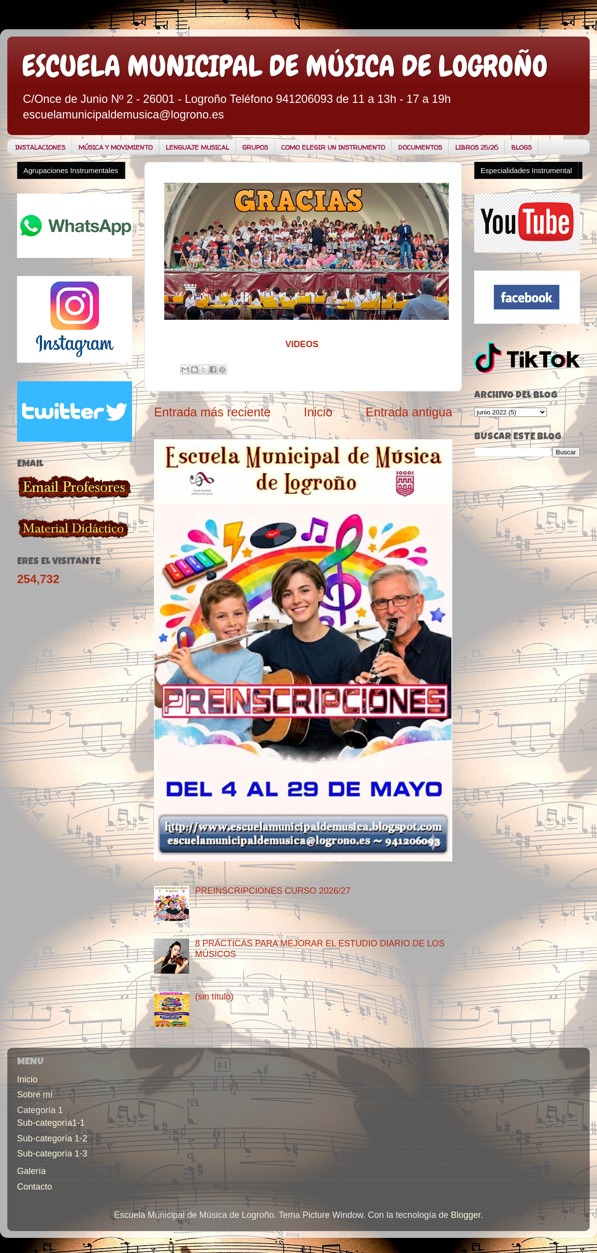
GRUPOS (255, 147)
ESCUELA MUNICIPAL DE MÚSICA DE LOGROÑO (285, 66)
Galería (31, 1171)
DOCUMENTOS (420, 147)
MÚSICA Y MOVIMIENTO (115, 147)
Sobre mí (35, 1094)
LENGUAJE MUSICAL (197, 147)
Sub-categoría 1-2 (52, 1138)
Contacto (34, 1187)
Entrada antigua (409, 412)
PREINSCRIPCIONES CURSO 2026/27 (272, 891)
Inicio (318, 412)
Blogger (466, 1215)
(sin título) (214, 996)
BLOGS (521, 147)
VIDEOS (301, 344)
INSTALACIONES (40, 147)
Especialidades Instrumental (526, 170)
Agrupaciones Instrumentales (70, 170)
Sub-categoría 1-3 (52, 1153)
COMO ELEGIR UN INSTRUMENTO (333, 147)
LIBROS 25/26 (476, 147)
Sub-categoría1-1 (51, 1123)
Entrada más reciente (212, 412)
